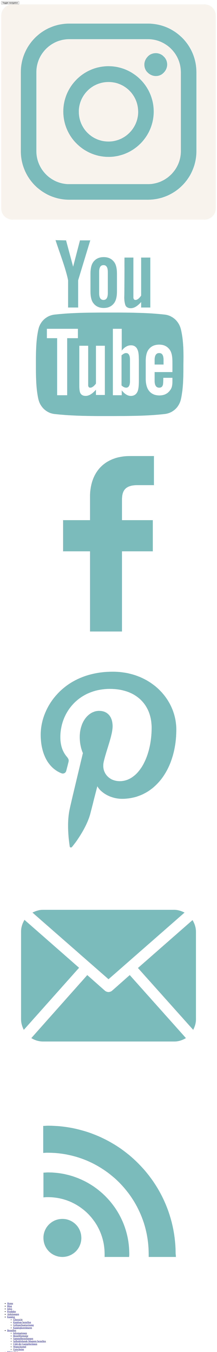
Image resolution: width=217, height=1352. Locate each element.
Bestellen (11, 1330)
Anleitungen (13, 1314)
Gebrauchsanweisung (23, 1325)
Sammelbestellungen (23, 1338)
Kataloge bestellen (22, 1322)
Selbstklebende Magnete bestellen (29, 1341)
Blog (9, 1306)
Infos (9, 1308)
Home (10, 1303)
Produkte (11, 1311)
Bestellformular (20, 1336)
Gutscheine (18, 1349)
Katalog (11, 1317)
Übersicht (17, 1319)
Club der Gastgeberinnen (25, 1344)
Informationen (20, 1333)
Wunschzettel (19, 1346)
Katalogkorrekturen (22, 1327)
